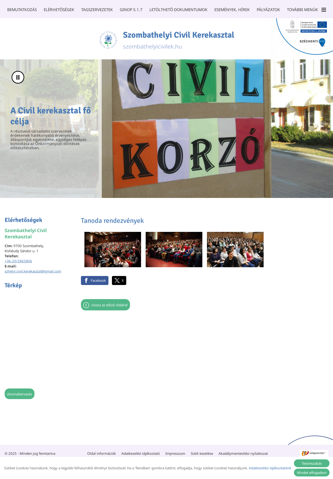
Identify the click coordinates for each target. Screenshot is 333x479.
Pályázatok (268, 9)
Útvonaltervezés (19, 391)
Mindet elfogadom (312, 472)
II (18, 75)
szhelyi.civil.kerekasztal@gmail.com (33, 269)
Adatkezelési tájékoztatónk (270, 468)
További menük (306, 9)
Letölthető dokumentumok (178, 9)
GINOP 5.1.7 (131, 9)
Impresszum (175, 451)
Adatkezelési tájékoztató (140, 451)
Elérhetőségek (59, 9)
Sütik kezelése (202, 451)
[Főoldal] (108, 37)
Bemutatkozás (22, 9)
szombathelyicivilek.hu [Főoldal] (178, 37)
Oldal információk (101, 451)
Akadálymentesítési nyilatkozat (243, 451)
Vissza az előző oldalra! (109, 302)
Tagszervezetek (97, 9)
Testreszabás (312, 463)
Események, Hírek (232, 9)
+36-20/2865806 (18, 258)
